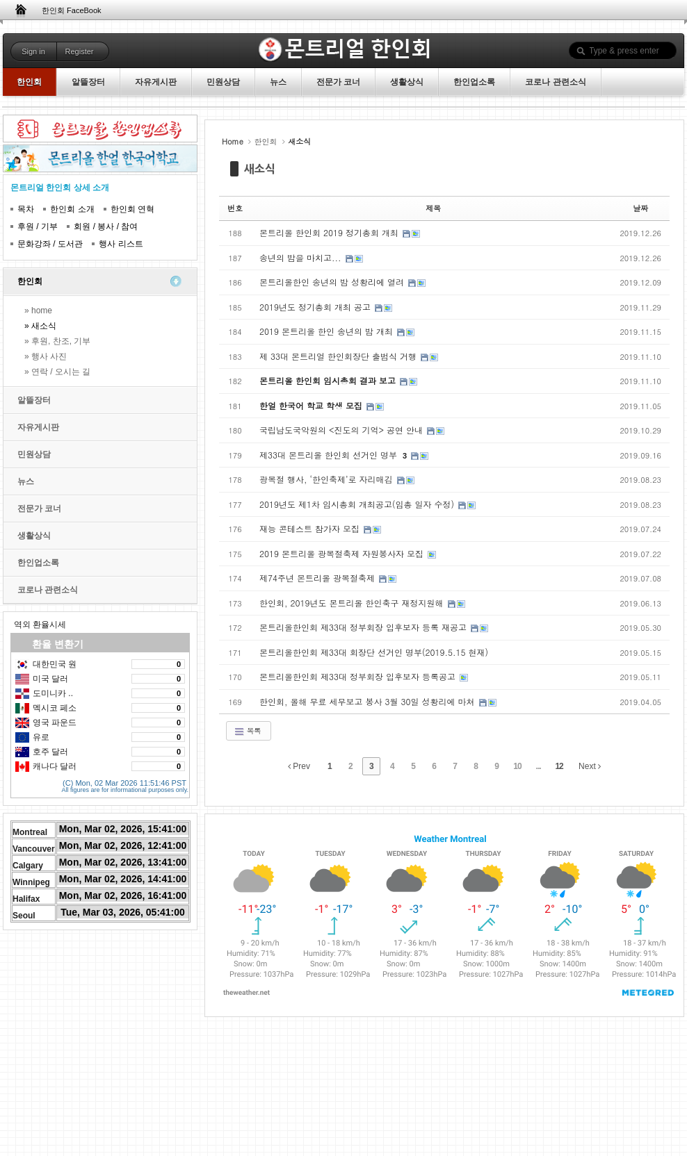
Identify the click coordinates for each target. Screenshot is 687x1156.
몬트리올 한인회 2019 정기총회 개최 (330, 232)
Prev (299, 766)
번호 (235, 208)
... (538, 766)
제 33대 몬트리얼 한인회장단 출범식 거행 (339, 356)
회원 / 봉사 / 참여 (106, 226)
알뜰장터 (34, 400)
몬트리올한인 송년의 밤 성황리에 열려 (333, 282)
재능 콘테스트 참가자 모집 (310, 528)
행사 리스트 (121, 244)
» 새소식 (40, 326)
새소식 (259, 168)
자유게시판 (38, 427)
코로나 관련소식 (47, 590)
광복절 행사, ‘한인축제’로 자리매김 (327, 479)
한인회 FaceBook (72, 10)
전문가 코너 (39, 508)
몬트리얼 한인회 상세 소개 (59, 187)
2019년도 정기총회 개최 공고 (316, 307)
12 (559, 766)
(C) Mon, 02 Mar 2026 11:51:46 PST (124, 781)
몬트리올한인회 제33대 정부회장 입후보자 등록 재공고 (364, 627)
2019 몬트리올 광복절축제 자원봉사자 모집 (342, 553)
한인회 (29, 281)
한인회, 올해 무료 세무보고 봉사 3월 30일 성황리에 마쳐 (368, 701)
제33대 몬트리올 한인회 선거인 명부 (329, 455)
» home (38, 310)
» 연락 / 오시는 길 (57, 372)
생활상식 (34, 535)
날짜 (640, 208)
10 (517, 766)
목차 (25, 209)
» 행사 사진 (45, 356)
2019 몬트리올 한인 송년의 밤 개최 (327, 331)
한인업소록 (38, 563)
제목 (433, 208)
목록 (247, 730)
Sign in (33, 51)
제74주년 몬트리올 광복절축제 (318, 578)
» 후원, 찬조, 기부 (57, 341)
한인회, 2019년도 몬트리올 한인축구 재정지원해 (352, 603)
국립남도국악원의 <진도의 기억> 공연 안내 (342, 430)
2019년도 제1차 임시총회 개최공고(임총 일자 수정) (358, 504)
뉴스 (25, 481)
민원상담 (34, 454)
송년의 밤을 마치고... (301, 257)
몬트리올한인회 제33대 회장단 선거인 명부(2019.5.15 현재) (373, 652)
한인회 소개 (72, 209)
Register (79, 51)
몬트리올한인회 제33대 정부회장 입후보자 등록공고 (358, 676)
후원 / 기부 (37, 226)
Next (590, 766)
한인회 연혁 (132, 209)
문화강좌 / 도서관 (50, 244)
